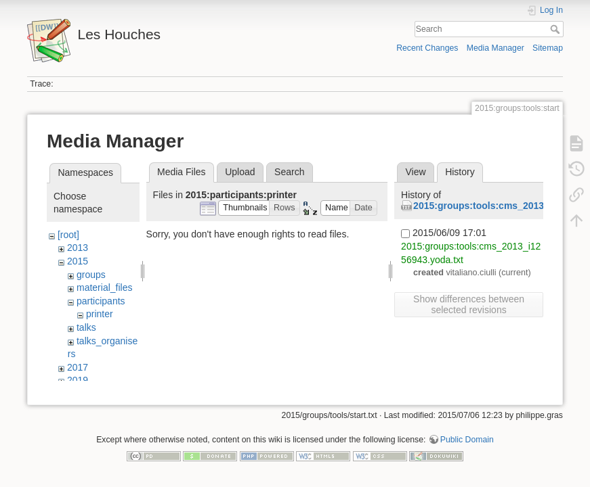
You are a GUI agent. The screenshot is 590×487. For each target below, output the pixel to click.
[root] (68, 234)
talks (86, 327)
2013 (77, 247)
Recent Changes (427, 48)
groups (91, 274)
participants (101, 301)
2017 (77, 367)
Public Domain (467, 442)
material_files (104, 287)
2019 (77, 380)
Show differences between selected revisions (468, 304)
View (415, 171)
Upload (240, 171)
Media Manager (495, 48)
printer (99, 313)
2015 (77, 261)
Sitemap (547, 48)
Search (556, 29)
